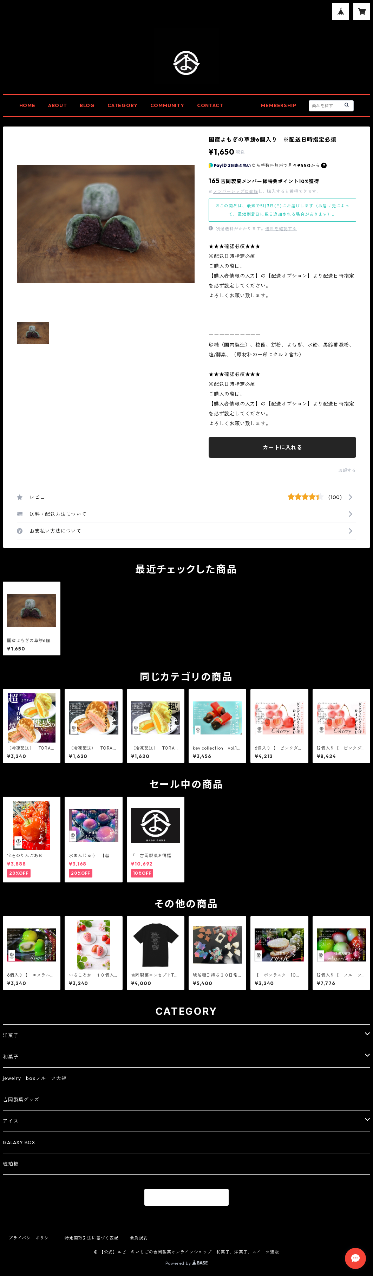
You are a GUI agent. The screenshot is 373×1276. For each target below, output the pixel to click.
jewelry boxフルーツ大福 (35, 1078)
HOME (27, 105)
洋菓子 (10, 1035)
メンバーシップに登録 (235, 191)
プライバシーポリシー (30, 1238)
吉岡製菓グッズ (21, 1099)
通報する (347, 470)
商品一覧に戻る (186, 1197)
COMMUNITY (167, 105)
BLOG (87, 105)
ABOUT (57, 105)
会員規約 (139, 1238)
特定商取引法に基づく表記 (92, 1238)
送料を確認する (281, 228)
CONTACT (210, 105)
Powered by (186, 1263)
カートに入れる (282, 447)
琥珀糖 (10, 1164)
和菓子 (10, 1057)
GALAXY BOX (19, 1142)
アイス (10, 1121)
